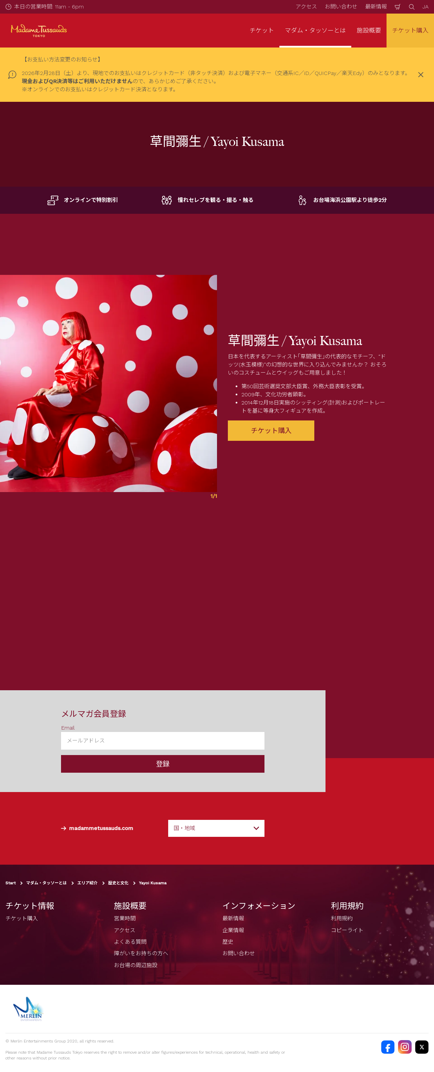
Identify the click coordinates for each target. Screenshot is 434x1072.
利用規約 (342, 918)
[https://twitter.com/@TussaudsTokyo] (422, 1047)
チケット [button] (262, 30)
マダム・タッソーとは (46, 883)
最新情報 (376, 6)
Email (68, 728)
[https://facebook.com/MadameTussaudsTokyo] (388, 1047)
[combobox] (216, 828)
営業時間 (125, 918)
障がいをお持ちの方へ (141, 953)
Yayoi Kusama (152, 883)
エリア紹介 (87, 883)
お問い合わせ (341, 6)
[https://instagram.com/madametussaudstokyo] (405, 1047)
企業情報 (233, 930)
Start (10, 883)
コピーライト (347, 930)
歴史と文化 (118, 883)
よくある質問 (130, 942)
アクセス (306, 6)
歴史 (227, 942)
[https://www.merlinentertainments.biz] (29, 1009)
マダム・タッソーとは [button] (315, 30)
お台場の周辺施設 (135, 965)
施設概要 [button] (369, 30)
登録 (163, 764)
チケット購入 (410, 30)
